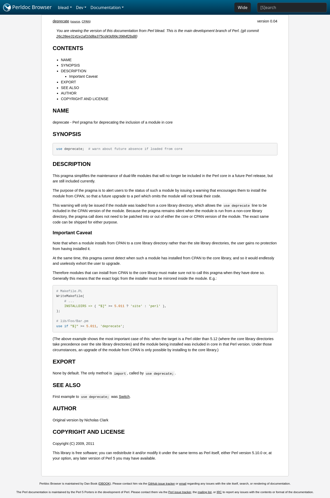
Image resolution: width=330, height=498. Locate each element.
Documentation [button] (105, 7)
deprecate (61, 21)
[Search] (292, 7)
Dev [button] (80, 7)
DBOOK (104, 483)
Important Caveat (83, 76)
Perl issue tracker (179, 492)
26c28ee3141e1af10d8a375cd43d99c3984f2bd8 (96, 36)
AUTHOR (69, 93)
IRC (219, 492)
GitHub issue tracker (161, 483)
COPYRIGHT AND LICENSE (84, 99)
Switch (124, 397)
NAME (66, 60)
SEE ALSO (70, 88)
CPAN (86, 21)
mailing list (205, 492)
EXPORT (68, 82)
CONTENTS (68, 48)
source (75, 21)
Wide (243, 7)
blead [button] (63, 7)
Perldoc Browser (27, 7)
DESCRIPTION (73, 71)
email (182, 483)
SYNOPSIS (70, 65)
